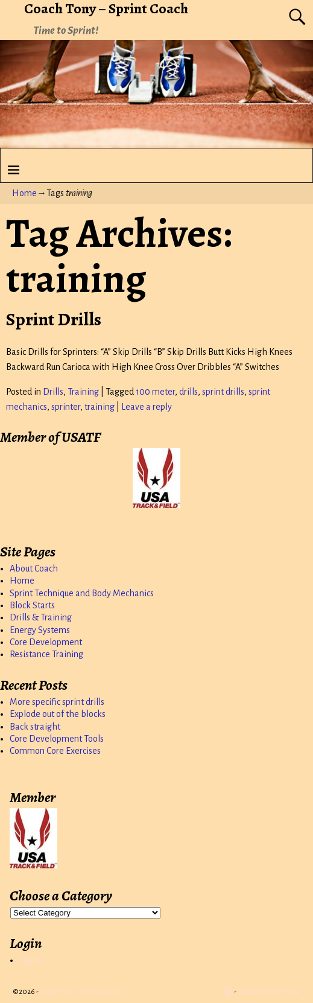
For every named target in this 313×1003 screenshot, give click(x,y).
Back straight (35, 726)
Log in (30, 960)
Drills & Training (41, 617)
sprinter (65, 407)
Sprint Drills (53, 319)
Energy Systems (40, 630)
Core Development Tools (57, 738)
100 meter (155, 391)
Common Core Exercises (55, 751)
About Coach (34, 568)
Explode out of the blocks (58, 714)
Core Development (46, 642)
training (99, 407)
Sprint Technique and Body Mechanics (82, 593)
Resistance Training (46, 654)
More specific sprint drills (57, 702)
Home (24, 193)
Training (83, 391)
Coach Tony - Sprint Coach (79, 992)
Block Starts (32, 605)
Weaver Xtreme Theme (269, 992)
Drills (53, 391)
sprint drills (223, 391)
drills (188, 391)
